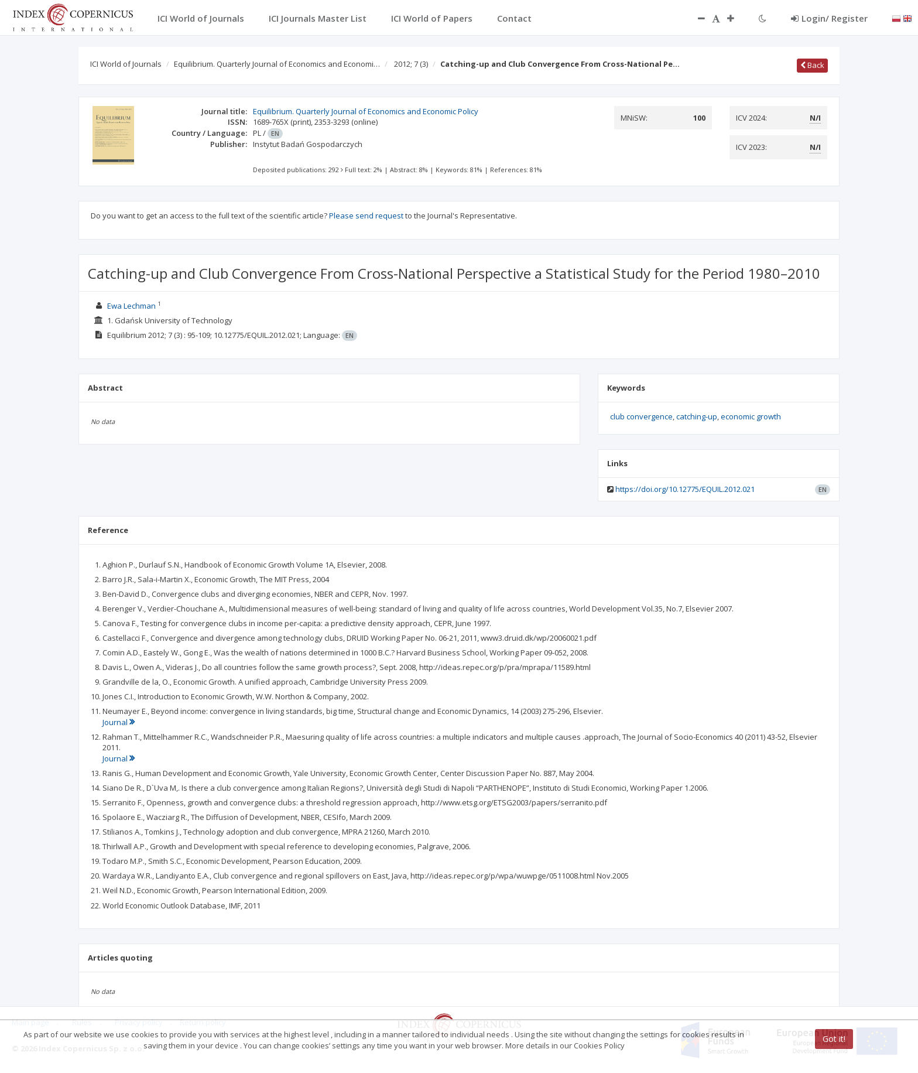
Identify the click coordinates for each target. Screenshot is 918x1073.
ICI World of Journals (126, 64)
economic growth (751, 416)
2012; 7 (411, 64)
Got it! (834, 1038)
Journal (118, 722)
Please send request (366, 215)
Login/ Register (829, 18)
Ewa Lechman (131, 305)
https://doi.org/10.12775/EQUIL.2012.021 (685, 489)
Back (812, 65)
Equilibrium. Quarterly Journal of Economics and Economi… (277, 64)
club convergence (641, 416)
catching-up (696, 416)
